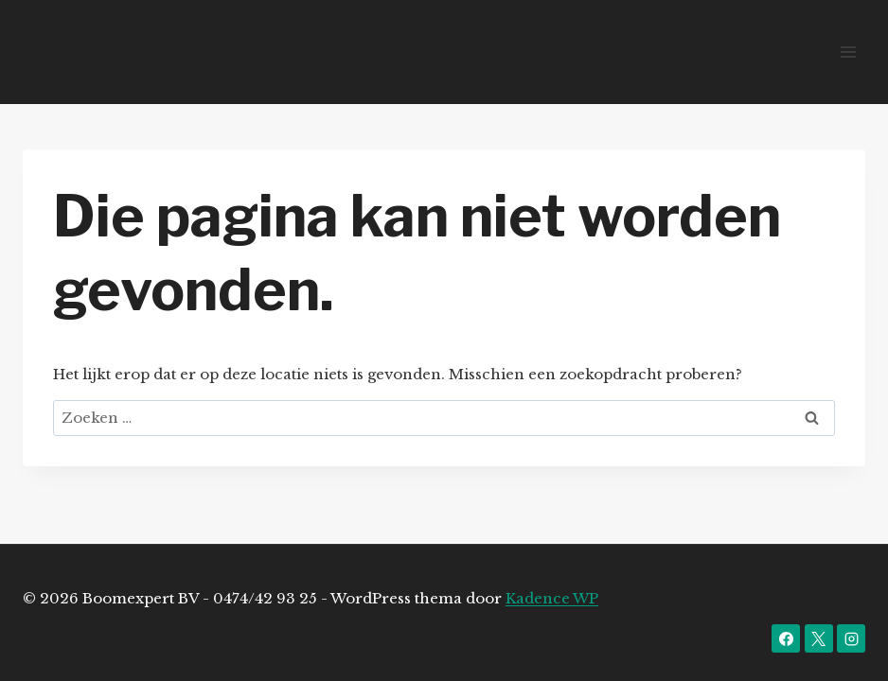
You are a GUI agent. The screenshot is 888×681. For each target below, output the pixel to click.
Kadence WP (552, 598)
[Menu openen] (847, 51)
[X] (819, 638)
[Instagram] (851, 638)
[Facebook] (786, 638)
